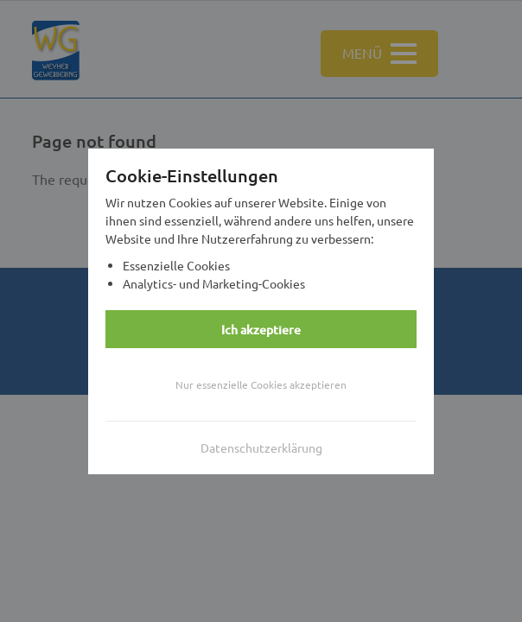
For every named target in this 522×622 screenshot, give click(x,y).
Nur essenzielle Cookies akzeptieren (261, 384)
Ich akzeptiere (261, 329)
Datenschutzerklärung (261, 447)
